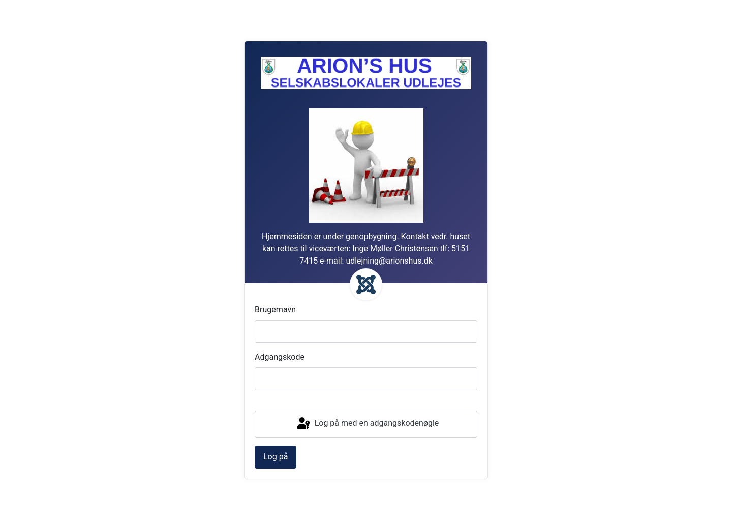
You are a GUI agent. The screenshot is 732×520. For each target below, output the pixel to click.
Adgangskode (279, 357)
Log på (275, 456)
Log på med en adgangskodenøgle (367, 423)
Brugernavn (275, 309)
